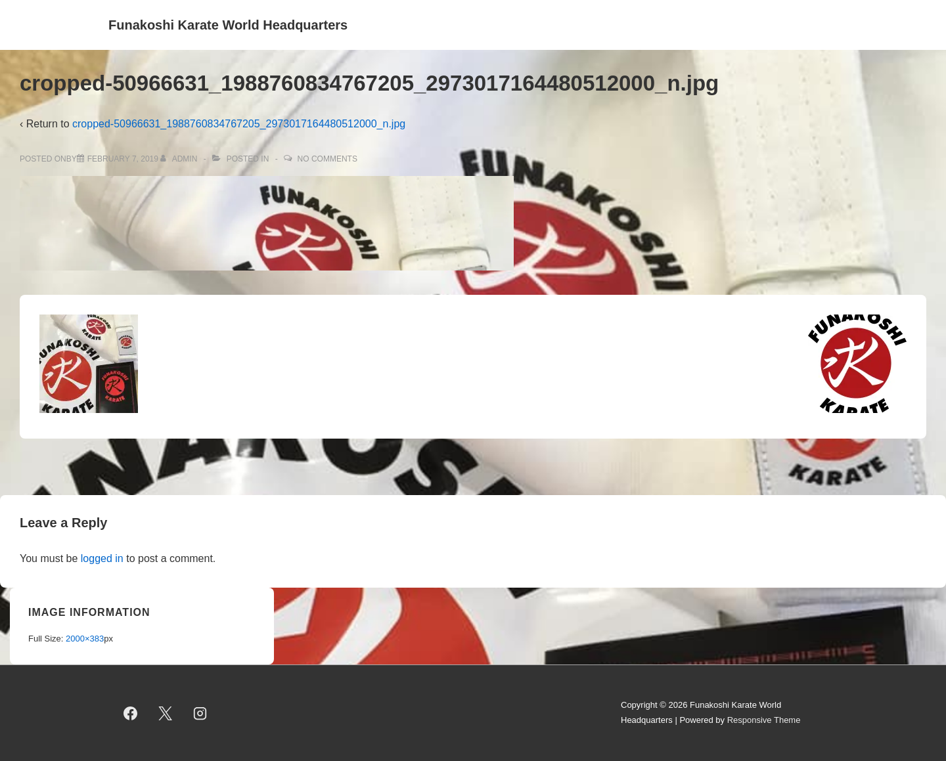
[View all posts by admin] (179, 158)
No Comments (327, 158)
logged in (102, 558)
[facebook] (130, 713)
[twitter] (165, 713)
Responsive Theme (764, 720)
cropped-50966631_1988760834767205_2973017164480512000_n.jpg (238, 123)
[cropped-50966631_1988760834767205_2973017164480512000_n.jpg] (122, 158)
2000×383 (85, 638)
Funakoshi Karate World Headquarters (228, 25)
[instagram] (200, 713)
